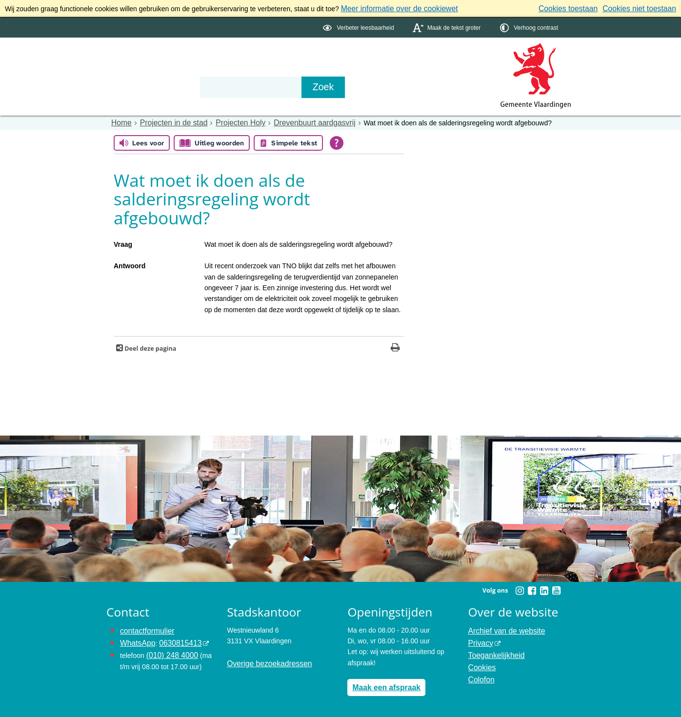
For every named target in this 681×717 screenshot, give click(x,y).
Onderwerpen (134, 69)
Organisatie (204, 69)
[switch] (359, 26)
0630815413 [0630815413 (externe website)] (174, 639)
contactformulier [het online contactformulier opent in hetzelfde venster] (144, 628)
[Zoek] (445, 86)
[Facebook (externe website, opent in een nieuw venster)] (531, 588)
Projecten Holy (228, 121)
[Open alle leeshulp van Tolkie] (336, 141)
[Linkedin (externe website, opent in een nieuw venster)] (544, 588)
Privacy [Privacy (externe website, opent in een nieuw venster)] (479, 639)
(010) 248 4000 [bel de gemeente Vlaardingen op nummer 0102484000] (169, 650)
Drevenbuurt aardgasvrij (295, 121)
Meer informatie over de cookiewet (393, 8)
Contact (262, 69)
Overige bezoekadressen (265, 661)
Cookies (480, 661)
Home (120, 121)
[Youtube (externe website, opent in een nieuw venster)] (556, 588)
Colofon (480, 672)
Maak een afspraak (382, 684)
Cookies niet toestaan (643, 8)
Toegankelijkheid (493, 650)
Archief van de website (502, 628)
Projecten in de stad (168, 121)
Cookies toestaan (579, 8)
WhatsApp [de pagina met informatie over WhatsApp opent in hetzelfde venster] (136, 639)
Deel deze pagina (149, 346)
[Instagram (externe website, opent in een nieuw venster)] (519, 588)
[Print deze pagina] (395, 346)
